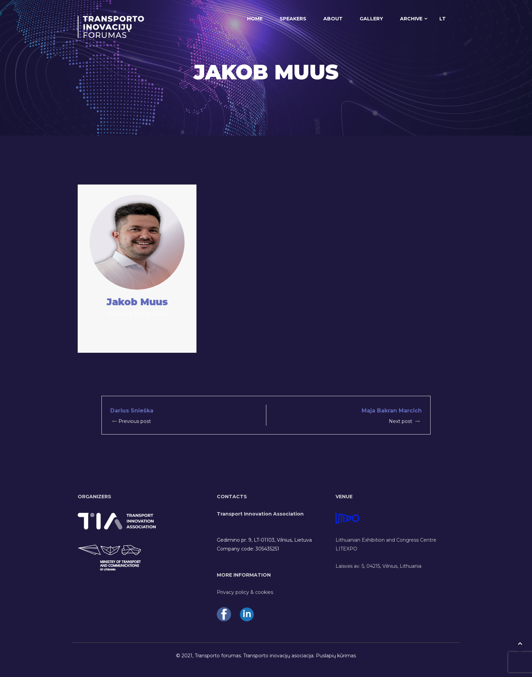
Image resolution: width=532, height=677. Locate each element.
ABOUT (333, 19)
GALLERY (371, 19)
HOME (255, 19)
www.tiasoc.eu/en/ (238, 558)
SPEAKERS (293, 19)
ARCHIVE (411, 19)
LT (442, 19)
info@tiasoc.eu (234, 531)
